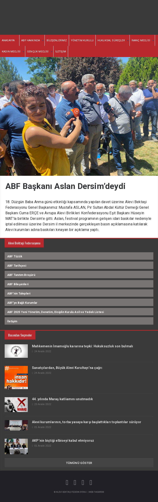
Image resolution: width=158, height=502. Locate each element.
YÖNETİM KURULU (82, 40)
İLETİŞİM (60, 51)
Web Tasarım (96, 492)
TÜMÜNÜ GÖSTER (79, 463)
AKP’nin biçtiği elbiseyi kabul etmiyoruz (63, 440)
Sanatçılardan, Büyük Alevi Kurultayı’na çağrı (67, 368)
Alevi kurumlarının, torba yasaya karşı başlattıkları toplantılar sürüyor (86, 422)
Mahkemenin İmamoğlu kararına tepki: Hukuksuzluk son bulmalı (82, 346)
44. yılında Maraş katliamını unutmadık (62, 399)
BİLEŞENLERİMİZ (57, 40)
